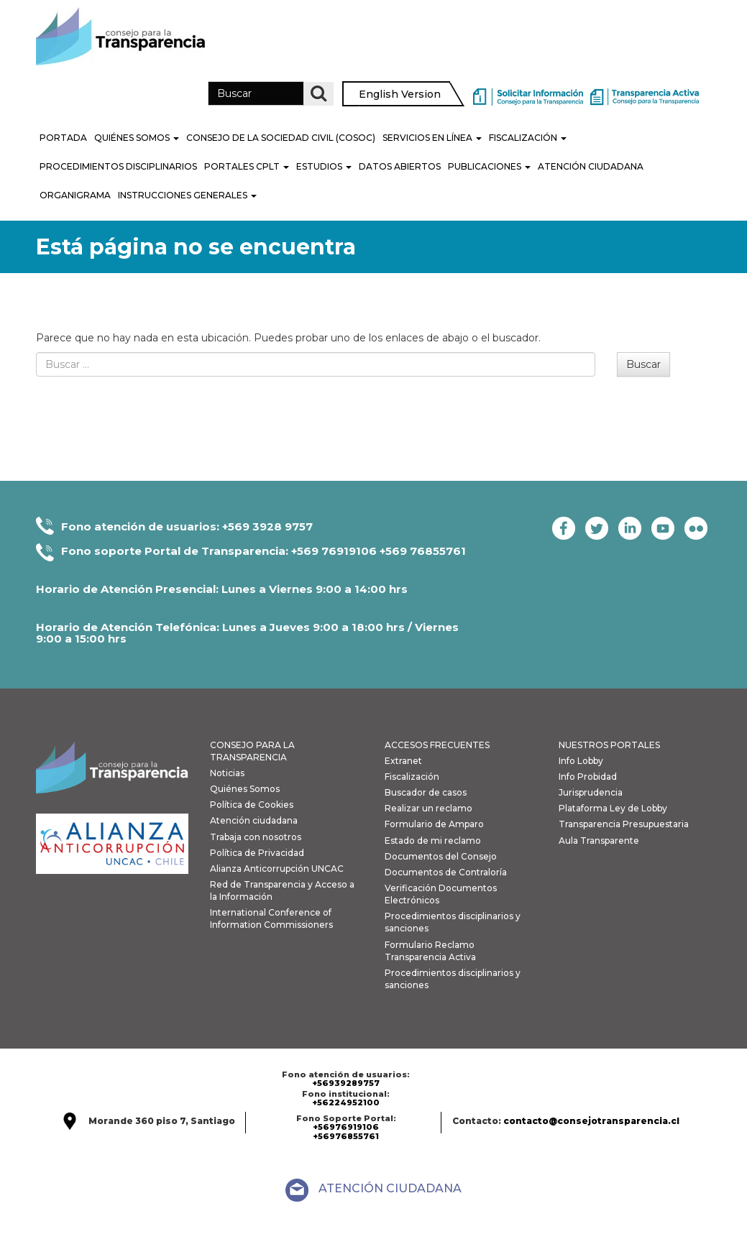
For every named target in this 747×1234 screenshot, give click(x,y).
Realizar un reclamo (428, 808)
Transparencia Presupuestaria (624, 824)
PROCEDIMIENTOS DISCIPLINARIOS (118, 166)
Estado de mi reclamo (433, 840)
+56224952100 (346, 1102)
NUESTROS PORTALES (609, 745)
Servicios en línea (432, 137)
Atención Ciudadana (590, 166)
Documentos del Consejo (441, 856)
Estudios (324, 166)
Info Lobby (581, 760)
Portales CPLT (246, 166)
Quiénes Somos (136, 137)
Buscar (643, 364)
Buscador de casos (426, 792)
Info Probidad (588, 776)
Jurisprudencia (591, 792)
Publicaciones (489, 166)
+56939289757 (346, 1083)
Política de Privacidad (257, 852)
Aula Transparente (599, 840)
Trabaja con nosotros (255, 837)
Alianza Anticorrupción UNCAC (277, 868)
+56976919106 (346, 1127)
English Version (400, 94)
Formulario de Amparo (434, 824)
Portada (63, 137)
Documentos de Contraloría (446, 872)
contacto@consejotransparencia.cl (591, 1120)
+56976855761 (346, 1136)
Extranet (403, 760)
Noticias (227, 773)
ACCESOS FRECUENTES (437, 745)
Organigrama (75, 195)
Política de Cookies (251, 804)
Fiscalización (528, 137)
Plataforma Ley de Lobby (613, 808)
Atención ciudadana (254, 820)
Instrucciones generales (187, 195)
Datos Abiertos (400, 166)
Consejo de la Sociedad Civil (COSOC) (280, 137)
